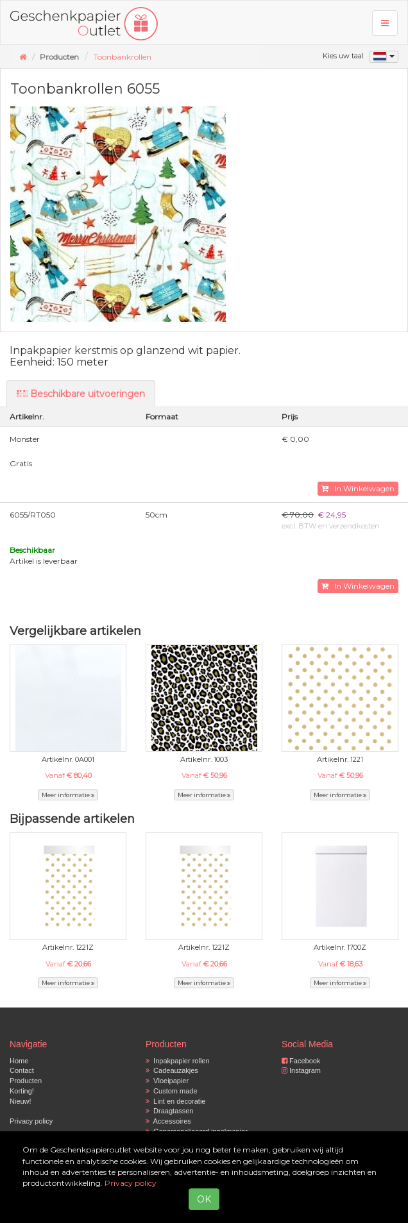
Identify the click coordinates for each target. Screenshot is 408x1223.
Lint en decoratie (175, 1101)
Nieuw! (20, 1101)
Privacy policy (31, 1121)
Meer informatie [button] (68, 794)
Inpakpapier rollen (178, 1061)
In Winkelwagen (358, 488)
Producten (26, 1080)
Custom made (172, 1091)
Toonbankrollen (122, 57)
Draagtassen (169, 1111)
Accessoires (168, 1121)
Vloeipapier (167, 1080)
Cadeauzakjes (172, 1070)
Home (19, 1061)
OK (204, 1199)
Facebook (301, 1061)
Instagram (301, 1070)
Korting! (22, 1091)
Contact (22, 1070)
